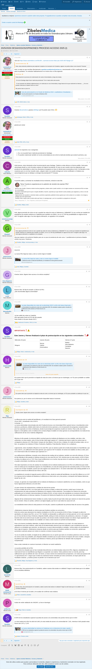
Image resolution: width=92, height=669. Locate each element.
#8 (89, 224)
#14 (89, 356)
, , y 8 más (27, 322)
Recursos (51, 8)
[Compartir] (87, 58)
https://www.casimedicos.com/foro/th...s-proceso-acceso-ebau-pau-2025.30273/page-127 (46, 60)
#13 (89, 327)
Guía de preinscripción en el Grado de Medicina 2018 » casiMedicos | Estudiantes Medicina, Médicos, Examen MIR (55, 92)
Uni (10, 1)
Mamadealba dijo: (20, 359)
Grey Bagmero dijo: (21, 409)
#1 (89, 57)
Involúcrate (42, 8)
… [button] (8, 54)
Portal (4, 8)
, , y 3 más (23, 142)
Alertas (4, 1)
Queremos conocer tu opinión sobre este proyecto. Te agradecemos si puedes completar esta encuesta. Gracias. (48, 15)
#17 (89, 565)
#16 (89, 406)
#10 (89, 271)
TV (22, 1)
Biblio (28, 1)
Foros (12, 8)
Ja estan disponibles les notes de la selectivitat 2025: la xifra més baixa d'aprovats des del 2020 (50, 305)
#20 (89, 614)
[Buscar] (87, 1)
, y (23, 204)
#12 (89, 302)
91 (11, 54)
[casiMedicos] (7, 5)
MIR (16, 1)
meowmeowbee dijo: (21, 63)
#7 (89, 209)
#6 (89, 177)
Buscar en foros (21, 11)
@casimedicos (23, 110)
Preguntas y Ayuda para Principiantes (39, 200)
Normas (3, 11)
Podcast (42, 1)
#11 (89, 286)
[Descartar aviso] (89, 16)
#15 (89, 387)
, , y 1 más (23, 102)
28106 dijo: (18, 74)
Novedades (19, 8)
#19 (89, 599)
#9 (89, 247)
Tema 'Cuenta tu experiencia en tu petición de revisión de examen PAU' (44, 184)
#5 (89, 162)
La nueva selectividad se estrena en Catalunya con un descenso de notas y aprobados (47, 628)
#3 (89, 122)
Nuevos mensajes (11, 11)
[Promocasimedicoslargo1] (44, 41)
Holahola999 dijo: (20, 390)
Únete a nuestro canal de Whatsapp (12, 22)
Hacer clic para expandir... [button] (52, 374)
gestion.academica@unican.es (52, 69)
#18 (89, 580)
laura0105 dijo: (19, 584)
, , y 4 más (25, 117)
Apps (34, 1)
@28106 (17, 150)
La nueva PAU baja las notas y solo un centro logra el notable (39, 258)
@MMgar (36, 110)
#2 (89, 106)
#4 (89, 146)
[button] (7, 8)
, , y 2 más (27, 242)
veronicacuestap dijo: (21, 228)
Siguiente (16, 54)
